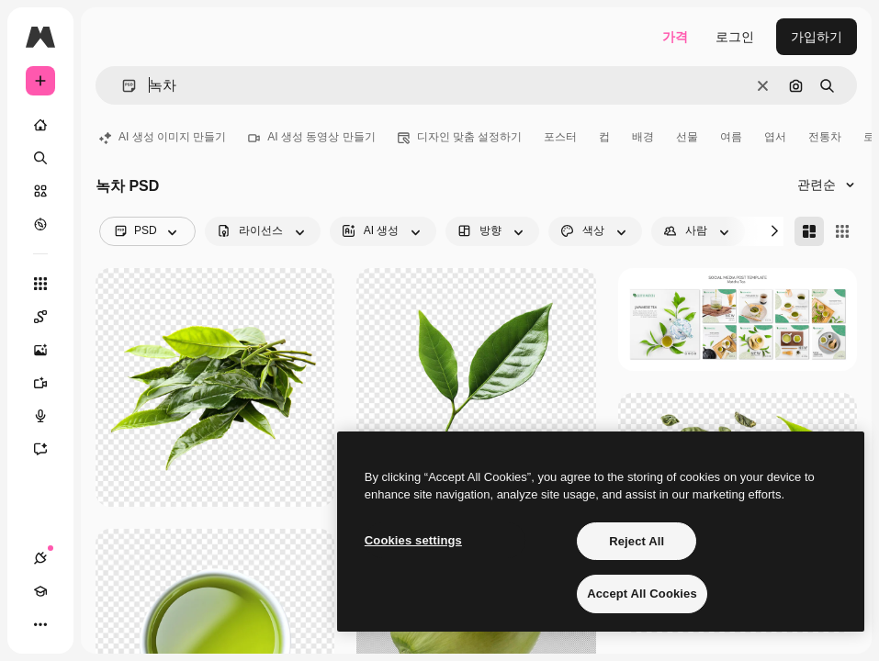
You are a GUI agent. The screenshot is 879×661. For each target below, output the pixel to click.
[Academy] (40, 591)
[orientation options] (492, 231)
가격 (675, 36)
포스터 (560, 136)
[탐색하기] (40, 224)
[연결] (40, 558)
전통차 (824, 136)
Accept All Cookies (642, 593)
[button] (121, 86)
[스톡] (40, 191)
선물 (687, 136)
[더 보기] (40, 624)
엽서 (775, 136)
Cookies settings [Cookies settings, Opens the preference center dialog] (413, 540)
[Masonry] (809, 231)
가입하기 (816, 36)
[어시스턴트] (49, 449)
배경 (643, 136)
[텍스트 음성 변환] (49, 416)
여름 (731, 136)
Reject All (636, 541)
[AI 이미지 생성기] (49, 349)
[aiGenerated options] (383, 231)
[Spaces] (49, 316)
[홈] (40, 125)
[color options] (595, 231)
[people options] (698, 231)
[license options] (263, 231)
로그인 (735, 36)
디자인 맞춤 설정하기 (460, 136)
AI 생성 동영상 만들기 (311, 136)
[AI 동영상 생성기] (49, 383)
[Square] (842, 231)
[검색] (40, 158)
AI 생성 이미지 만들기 (162, 136)
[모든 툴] (40, 283)
